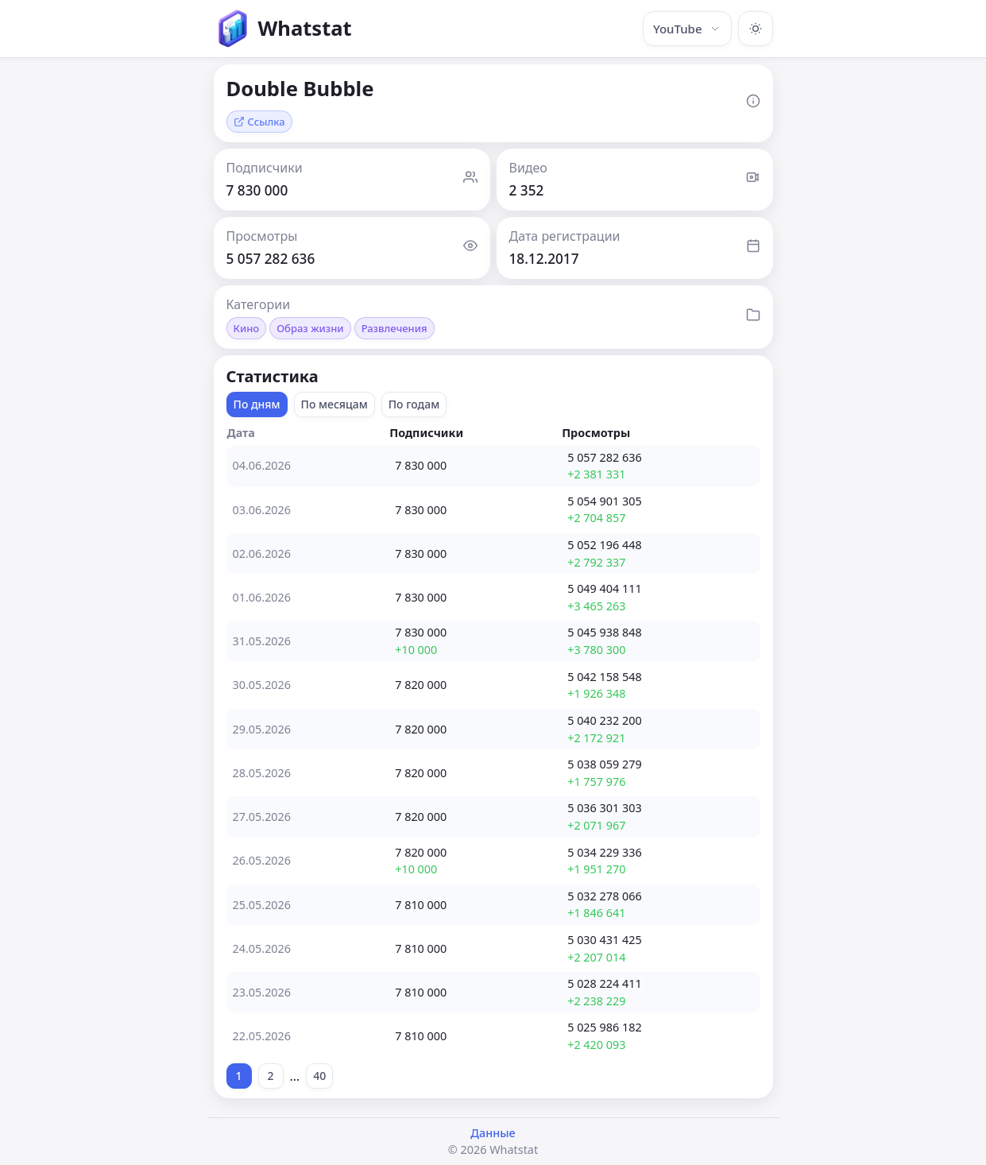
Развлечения (394, 328)
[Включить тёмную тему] (755, 28)
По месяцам (334, 404)
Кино (247, 328)
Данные (492, 1132)
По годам (414, 404)
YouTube (687, 29)
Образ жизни (309, 328)
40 (319, 1075)
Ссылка (259, 121)
